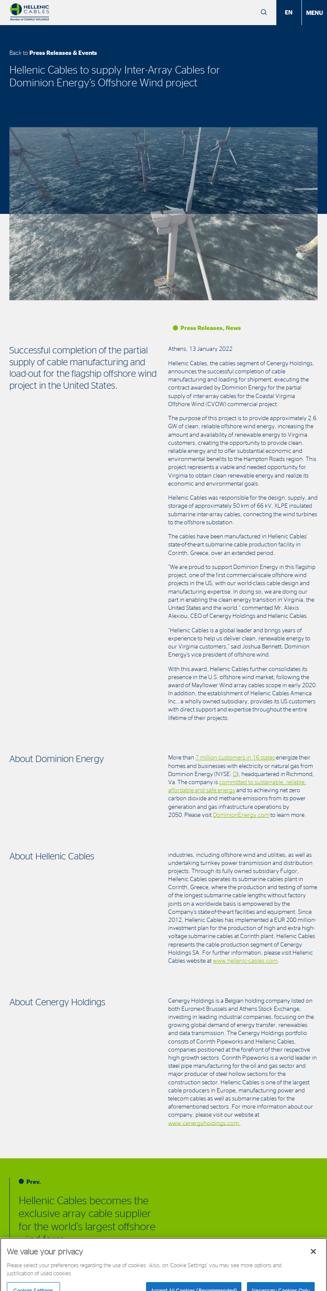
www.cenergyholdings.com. (204, 1123)
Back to (53, 52)
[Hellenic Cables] (29, 12)
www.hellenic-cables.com (245, 960)
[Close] (313, 1256)
